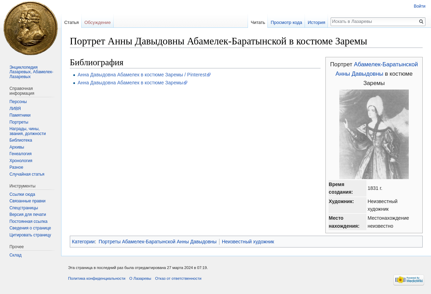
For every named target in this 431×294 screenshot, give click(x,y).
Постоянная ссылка (28, 221)
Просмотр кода (286, 22)
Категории (83, 241)
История (316, 22)
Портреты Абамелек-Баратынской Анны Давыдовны (158, 241)
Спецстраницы (23, 207)
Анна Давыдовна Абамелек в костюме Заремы (130, 82)
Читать (258, 22)
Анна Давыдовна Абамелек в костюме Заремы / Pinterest (141, 74)
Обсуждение (97, 22)
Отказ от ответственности (178, 278)
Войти (419, 6)
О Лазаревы (140, 278)
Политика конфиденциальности (96, 278)
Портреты (18, 122)
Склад (15, 255)
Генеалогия (20, 153)
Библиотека (20, 140)
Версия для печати (27, 214)
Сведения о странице (30, 228)
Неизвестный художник (248, 241)
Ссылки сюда (22, 194)
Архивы (16, 147)
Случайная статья (26, 174)
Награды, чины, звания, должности (27, 131)
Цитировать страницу (30, 235)
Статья (71, 22)
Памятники (20, 115)
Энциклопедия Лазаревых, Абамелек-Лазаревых (31, 72)
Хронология (20, 160)
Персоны (18, 101)
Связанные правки (27, 201)
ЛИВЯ (15, 108)
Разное (16, 167)
